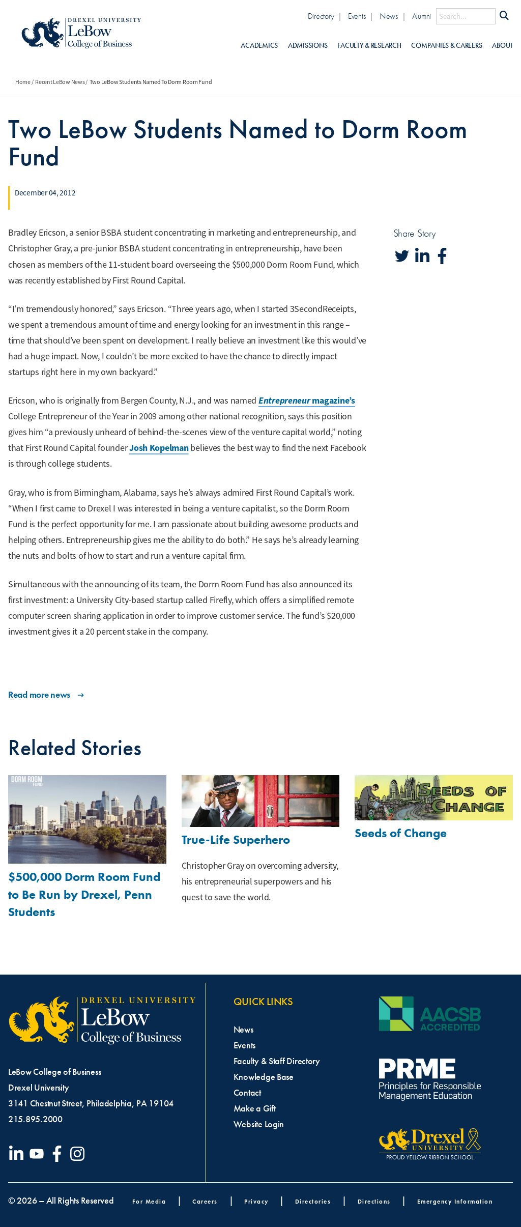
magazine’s (306, 400)
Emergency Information (455, 1201)
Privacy (256, 1201)
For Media (149, 1201)
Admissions (307, 45)
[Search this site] (466, 16)
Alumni (421, 16)
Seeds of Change (401, 832)
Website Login (259, 1124)
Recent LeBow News (59, 82)
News (389, 16)
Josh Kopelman (159, 448)
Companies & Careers (446, 45)
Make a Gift (255, 1108)
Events (356, 16)
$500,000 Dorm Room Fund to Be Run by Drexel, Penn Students (84, 894)
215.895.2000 (35, 1119)
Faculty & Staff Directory (277, 1061)
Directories (313, 1201)
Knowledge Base (264, 1076)
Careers (205, 1201)
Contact (247, 1092)
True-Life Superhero (236, 839)
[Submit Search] (504, 16)
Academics (259, 45)
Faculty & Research (369, 45)
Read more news (47, 694)
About (502, 45)
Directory (321, 16)
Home (23, 82)
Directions (374, 1201)
